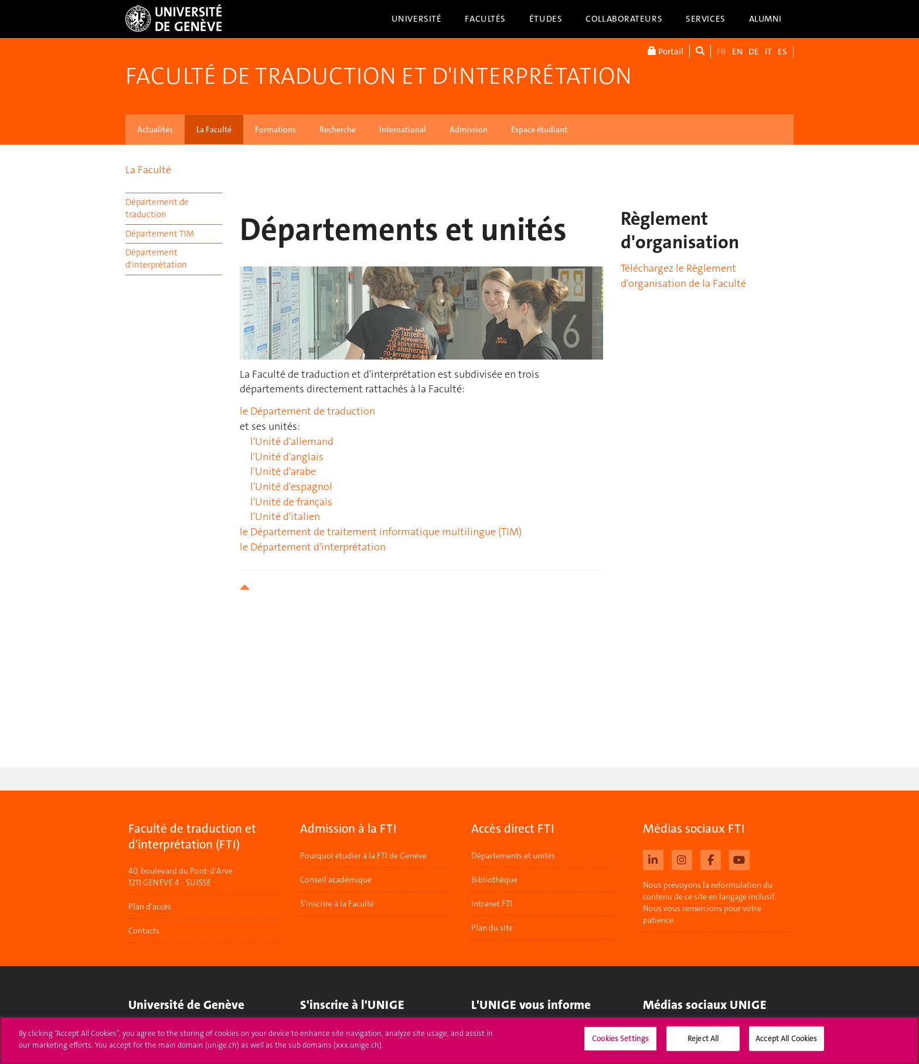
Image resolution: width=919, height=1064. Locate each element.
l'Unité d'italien (285, 516)
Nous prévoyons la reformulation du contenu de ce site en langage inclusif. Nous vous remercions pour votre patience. (709, 902)
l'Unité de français (291, 502)
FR (721, 51)
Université (417, 19)
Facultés (485, 19)
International (402, 129)
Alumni (765, 19)
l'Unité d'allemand (291, 442)
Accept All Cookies (786, 1044)
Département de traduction (157, 208)
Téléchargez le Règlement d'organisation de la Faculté (683, 275)
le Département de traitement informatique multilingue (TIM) (381, 532)
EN (737, 51)
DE (753, 51)
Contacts (143, 931)
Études (545, 19)
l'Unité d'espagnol (291, 487)
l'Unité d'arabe (283, 471)
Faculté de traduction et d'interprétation (378, 76)
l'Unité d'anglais (287, 457)
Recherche (337, 129)
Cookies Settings (620, 1044)
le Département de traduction (307, 411)
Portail (665, 51)
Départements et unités (513, 855)
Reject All (703, 1044)
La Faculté (214, 129)
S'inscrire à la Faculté (337, 903)
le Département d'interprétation (313, 547)
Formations (275, 129)
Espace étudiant (539, 129)
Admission (469, 129)
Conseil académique (336, 879)
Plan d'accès (149, 907)
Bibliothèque (494, 879)
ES (782, 51)
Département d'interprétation (156, 259)
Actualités (155, 129)
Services (706, 19)
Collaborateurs (624, 19)
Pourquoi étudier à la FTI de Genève (363, 855)
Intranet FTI (491, 903)
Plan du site (492, 927)
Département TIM (159, 234)
